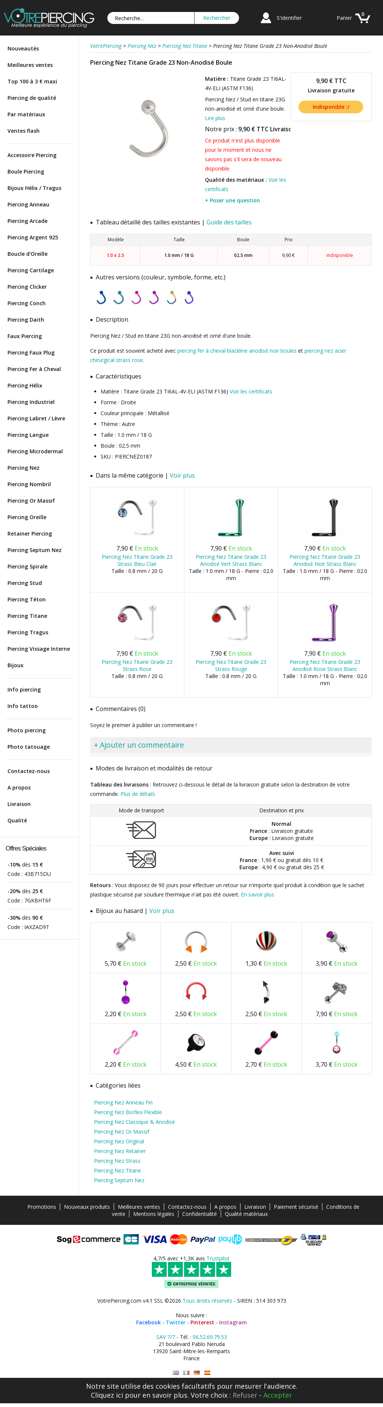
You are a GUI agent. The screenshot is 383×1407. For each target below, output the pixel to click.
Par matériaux (26, 114)
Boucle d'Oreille (27, 253)
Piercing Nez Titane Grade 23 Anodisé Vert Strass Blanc (231, 560)
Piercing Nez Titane (117, 1170)
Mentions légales (153, 1213)
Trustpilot (218, 1258)
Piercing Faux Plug (31, 352)
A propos (19, 787)
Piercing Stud (24, 582)
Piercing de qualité (31, 97)
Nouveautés (23, 48)
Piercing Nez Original (119, 1141)
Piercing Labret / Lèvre (36, 418)
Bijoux (15, 665)
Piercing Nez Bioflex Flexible (128, 1112)
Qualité (17, 820)
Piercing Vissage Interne (38, 648)
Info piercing (24, 689)
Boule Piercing (25, 171)
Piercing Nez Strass (117, 1160)
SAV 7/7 (165, 1336)
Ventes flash (23, 130)
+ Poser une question (232, 200)
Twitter (176, 1322)
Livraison (19, 803)
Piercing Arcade (27, 220)
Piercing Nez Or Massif (121, 1131)
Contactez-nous (28, 771)
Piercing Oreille (26, 517)
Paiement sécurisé (296, 1206)
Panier (344, 17)
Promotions (41, 1206)
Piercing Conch (26, 303)
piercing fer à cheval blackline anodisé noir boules (237, 350)
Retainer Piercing (29, 533)
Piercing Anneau (28, 204)
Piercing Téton (26, 599)
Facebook (148, 1322)
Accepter (277, 1395)
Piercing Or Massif (31, 500)
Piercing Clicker (27, 286)
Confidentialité (199, 1213)
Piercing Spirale (27, 566)
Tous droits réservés (207, 1300)
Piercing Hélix (24, 385)
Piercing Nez (23, 467)
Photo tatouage (28, 746)
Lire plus (215, 118)
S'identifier (289, 17)
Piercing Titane (27, 615)
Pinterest (202, 1322)
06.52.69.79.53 (210, 1336)
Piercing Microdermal (35, 451)
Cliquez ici (107, 1395)
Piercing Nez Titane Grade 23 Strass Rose (137, 665)
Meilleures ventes (30, 64)
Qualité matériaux (246, 1213)
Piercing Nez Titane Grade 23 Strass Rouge (231, 665)
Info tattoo (22, 705)
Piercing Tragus (27, 632)
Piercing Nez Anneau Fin (123, 1102)
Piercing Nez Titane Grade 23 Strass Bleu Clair (137, 560)
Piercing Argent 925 (32, 237)
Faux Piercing (24, 336)
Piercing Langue (28, 434)
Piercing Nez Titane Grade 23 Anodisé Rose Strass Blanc (324, 665)
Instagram (233, 1322)
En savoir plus (257, 894)
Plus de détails (137, 793)
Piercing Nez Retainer (120, 1151)
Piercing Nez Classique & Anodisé (134, 1121)
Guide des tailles (229, 222)
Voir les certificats (251, 391)
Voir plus (182, 475)
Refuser (245, 1395)
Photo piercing (26, 730)
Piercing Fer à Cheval (34, 369)
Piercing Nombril (29, 484)
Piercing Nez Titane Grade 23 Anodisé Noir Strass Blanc (324, 560)
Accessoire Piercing (31, 155)
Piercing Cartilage (30, 270)
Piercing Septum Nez (34, 550)
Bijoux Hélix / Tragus (34, 187)
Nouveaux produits (87, 1206)
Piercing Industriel (31, 401)
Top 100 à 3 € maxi (32, 81)
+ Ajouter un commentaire (139, 745)
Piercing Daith (25, 319)
